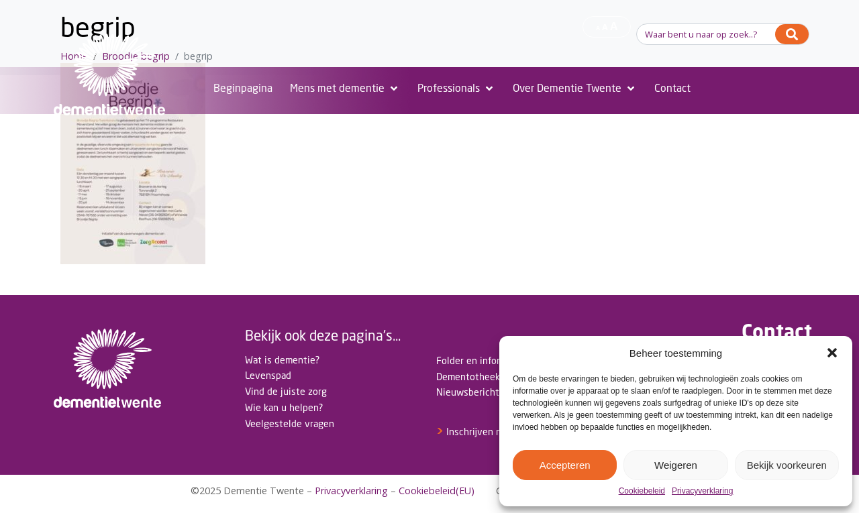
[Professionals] (456, 88)
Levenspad (268, 375)
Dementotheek (468, 376)
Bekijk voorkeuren (787, 465)
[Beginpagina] (243, 88)
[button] (832, 352)
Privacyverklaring (702, 491)
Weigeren (675, 465)
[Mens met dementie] (345, 88)
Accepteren (565, 465)
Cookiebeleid (642, 491)
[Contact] (672, 88)
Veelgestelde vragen (289, 423)
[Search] (792, 34)
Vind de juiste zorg (286, 391)
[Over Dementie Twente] (575, 88)
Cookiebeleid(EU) (436, 490)
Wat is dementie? (282, 359)
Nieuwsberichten (473, 392)
